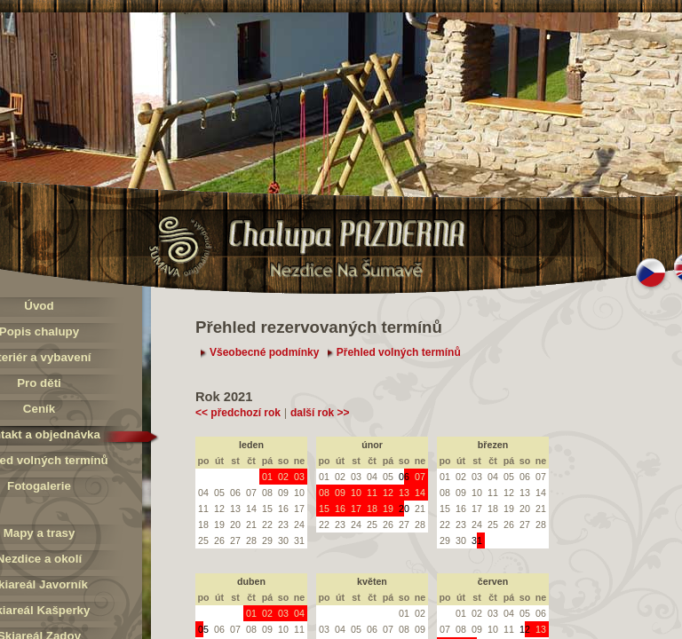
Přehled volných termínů (399, 352)
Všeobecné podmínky (264, 352)
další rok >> (320, 412)
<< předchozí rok (238, 412)
